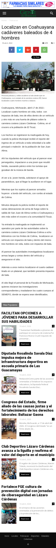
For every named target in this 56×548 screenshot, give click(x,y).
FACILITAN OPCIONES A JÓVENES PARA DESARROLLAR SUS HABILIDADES (27, 317)
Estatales (45, 536)
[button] (52, 13)
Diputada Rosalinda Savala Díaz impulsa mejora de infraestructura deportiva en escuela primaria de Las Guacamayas (27, 361)
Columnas (28, 539)
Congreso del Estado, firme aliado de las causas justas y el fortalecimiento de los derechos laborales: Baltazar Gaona (27, 408)
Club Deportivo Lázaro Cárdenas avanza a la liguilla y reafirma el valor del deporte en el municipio (28, 450)
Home (4, 20)
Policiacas (24, 536)
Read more (25, 344)
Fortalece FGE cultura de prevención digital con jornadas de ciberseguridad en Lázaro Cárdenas (27, 493)
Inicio (7, 536)
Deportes (35, 536)
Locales (14, 536)
